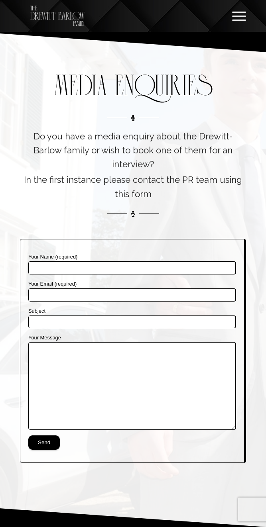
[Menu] (235, 16)
